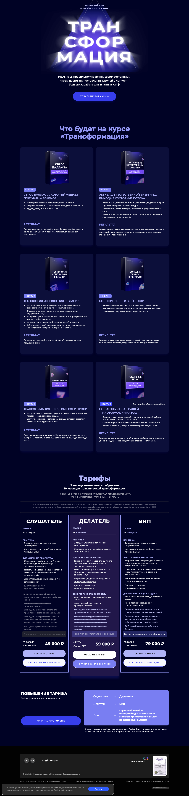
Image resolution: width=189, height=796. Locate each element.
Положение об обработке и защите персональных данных (43, 781)
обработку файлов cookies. (63, 790)
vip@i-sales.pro (49, 760)
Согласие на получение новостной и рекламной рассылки (146, 781)
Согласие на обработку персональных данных (94, 781)
